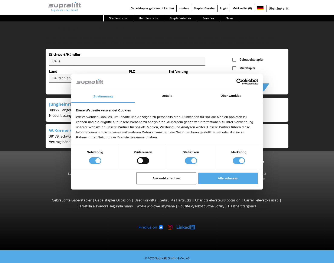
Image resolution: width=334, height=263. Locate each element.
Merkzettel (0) (242, 8)
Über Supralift (278, 8)
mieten (184, 8)
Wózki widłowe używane (156, 206)
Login (224, 8)
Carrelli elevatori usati (261, 200)
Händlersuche (148, 18)
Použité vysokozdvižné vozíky (201, 206)
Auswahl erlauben (166, 178)
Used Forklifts (145, 200)
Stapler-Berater (204, 8)
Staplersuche (118, 18)
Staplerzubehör (180, 18)
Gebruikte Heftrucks (175, 200)
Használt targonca (242, 206)
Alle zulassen (228, 178)
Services (208, 18)
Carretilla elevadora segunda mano (105, 206)
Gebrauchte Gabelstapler (72, 200)
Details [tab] (167, 95)
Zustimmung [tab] (103, 96)
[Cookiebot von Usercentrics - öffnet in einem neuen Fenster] (239, 82)
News (229, 18)
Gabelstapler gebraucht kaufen (152, 8)
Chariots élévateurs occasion (217, 200)
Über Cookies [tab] (230, 95)
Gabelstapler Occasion (113, 200)
